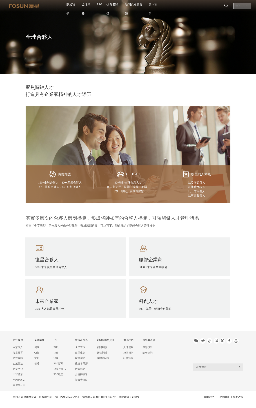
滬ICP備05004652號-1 (67, 397)
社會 (56, 352)
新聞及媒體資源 (151, 6)
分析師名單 (81, 374)
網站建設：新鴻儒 (129, 397)
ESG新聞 (58, 363)
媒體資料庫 (103, 358)
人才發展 (128, 347)
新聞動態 (102, 347)
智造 (36, 363)
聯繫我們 (206, 397)
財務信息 (80, 358)
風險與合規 (149, 340)
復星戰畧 (18, 352)
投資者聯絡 (81, 379)
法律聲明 (222, 397)
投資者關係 (127, 6)
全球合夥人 (19, 379)
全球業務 (93, 6)
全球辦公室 (19, 385)
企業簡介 (18, 347)
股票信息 (80, 369)
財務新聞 (102, 352)
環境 (56, 347)
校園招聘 (128, 352)
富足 (36, 358)
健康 (36, 347)
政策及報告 (60, 369)
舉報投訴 (148, 347)
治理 (56, 358)
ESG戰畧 (58, 374)
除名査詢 (148, 352)
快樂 (36, 352)
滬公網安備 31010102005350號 (99, 397)
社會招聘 (128, 358)
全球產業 (18, 374)
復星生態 (80, 352)
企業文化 (18, 369)
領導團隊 (18, 358)
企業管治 (18, 363)
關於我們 (73, 6)
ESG (109, 6)
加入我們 (174, 6)
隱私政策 (238, 397)
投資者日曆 (81, 363)
